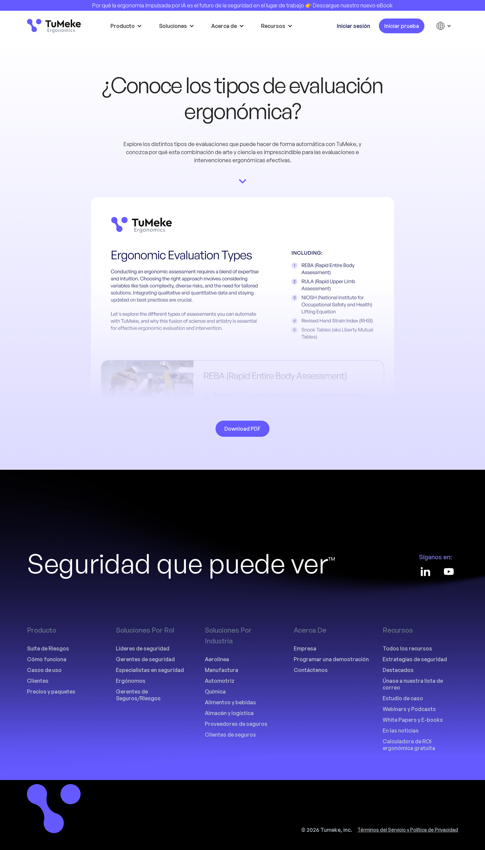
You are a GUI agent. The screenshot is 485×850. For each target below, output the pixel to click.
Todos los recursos (407, 648)
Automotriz (219, 680)
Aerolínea (217, 659)
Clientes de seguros (230, 734)
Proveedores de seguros (236, 723)
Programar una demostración (331, 659)
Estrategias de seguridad (415, 659)
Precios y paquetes (51, 691)
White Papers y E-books (413, 719)
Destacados (398, 670)
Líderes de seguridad (142, 648)
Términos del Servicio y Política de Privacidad (407, 830)
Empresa (305, 648)
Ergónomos (131, 680)
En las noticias (401, 730)
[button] (128, 26)
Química (215, 691)
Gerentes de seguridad (145, 659)
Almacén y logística (229, 713)
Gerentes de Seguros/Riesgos (138, 695)
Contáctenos (311, 670)
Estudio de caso (403, 698)
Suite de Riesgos (48, 648)
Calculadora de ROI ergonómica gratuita (409, 744)
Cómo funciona (46, 659)
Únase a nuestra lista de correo (413, 684)
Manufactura (221, 670)
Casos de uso (44, 670)
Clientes (37, 680)
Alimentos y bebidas (230, 702)
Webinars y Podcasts (409, 709)
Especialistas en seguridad (150, 670)
